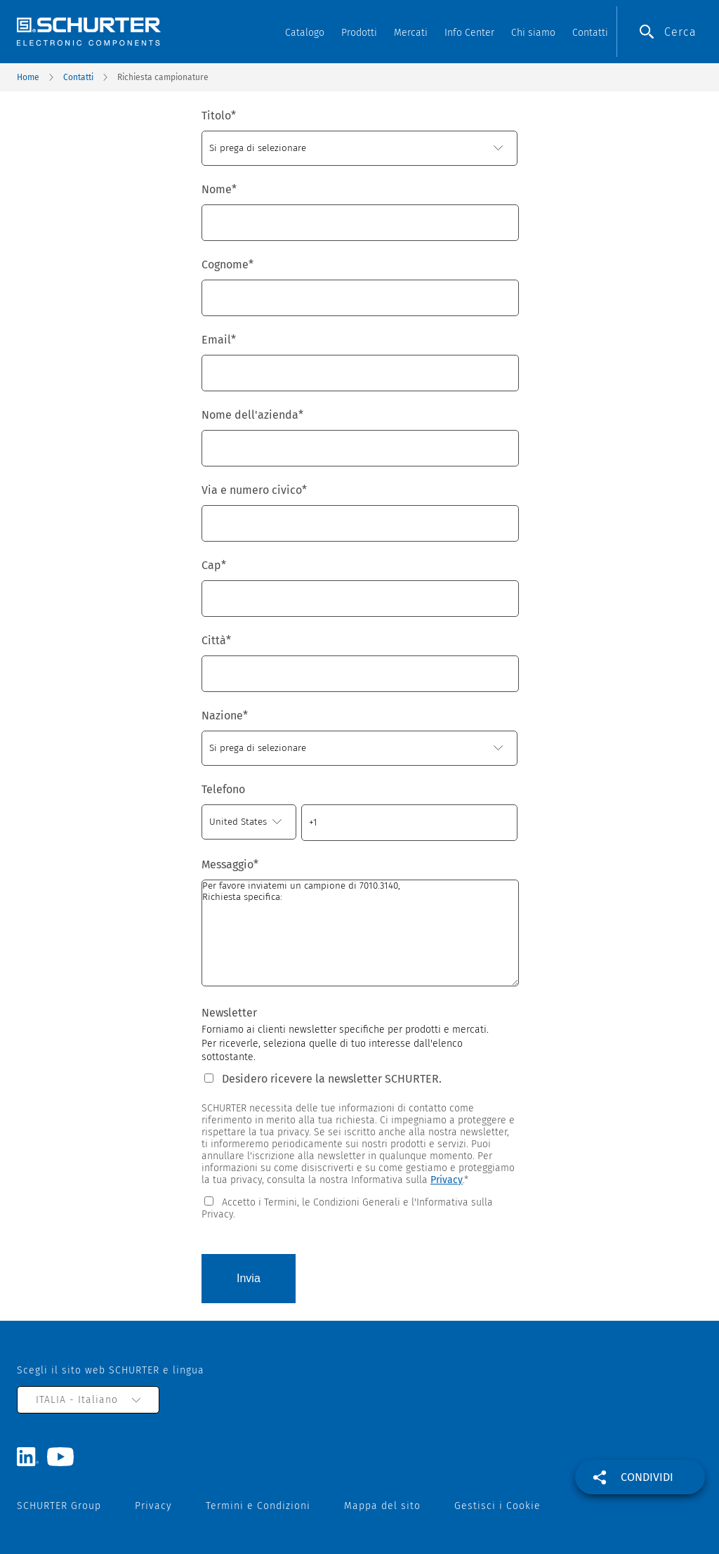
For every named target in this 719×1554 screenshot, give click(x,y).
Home (28, 77)
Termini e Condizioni (258, 1506)
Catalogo (304, 33)
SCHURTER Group (59, 1506)
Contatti (590, 33)
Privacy (446, 1180)
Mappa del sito (382, 1506)
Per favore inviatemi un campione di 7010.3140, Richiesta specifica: (360, 933)
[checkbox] (359, 1207)
